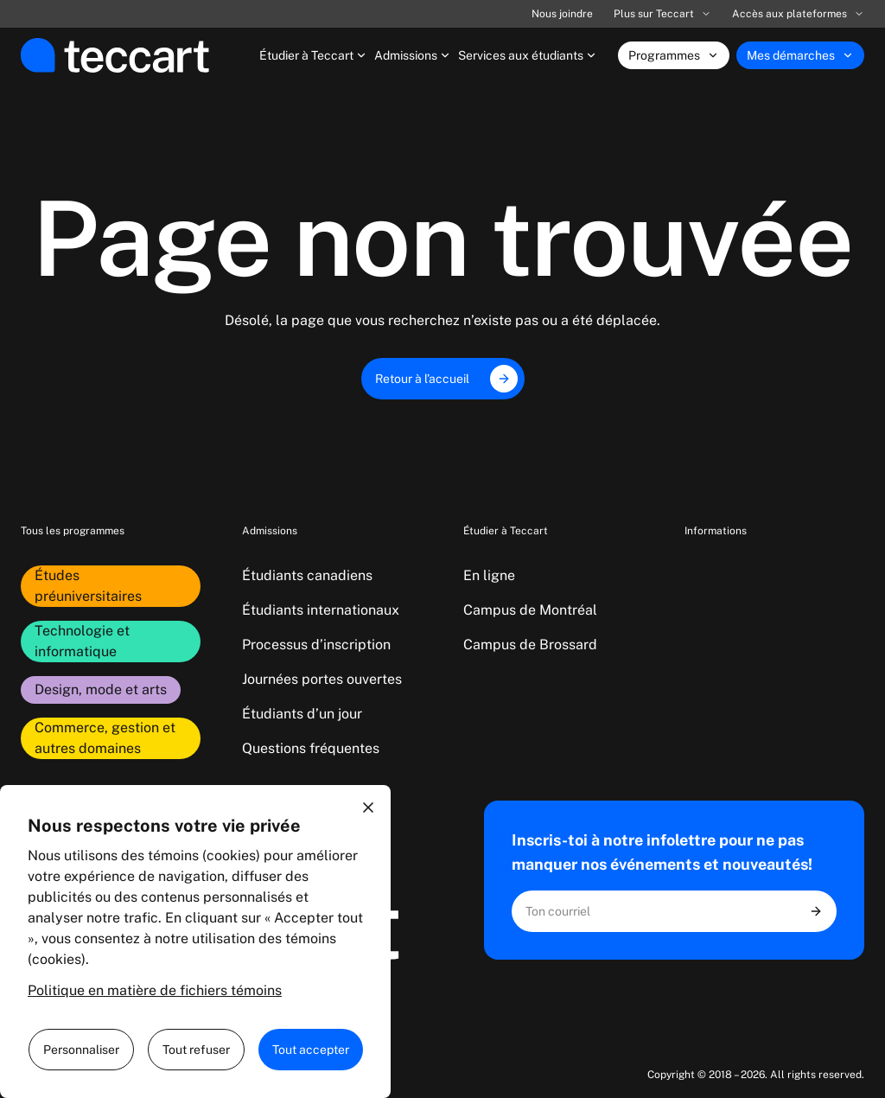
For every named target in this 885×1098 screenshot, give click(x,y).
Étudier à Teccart (313, 55)
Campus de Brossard (530, 644)
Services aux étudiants (527, 55)
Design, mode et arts (101, 689)
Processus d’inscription (316, 644)
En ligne (489, 575)
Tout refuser (196, 1050)
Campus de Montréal (530, 610)
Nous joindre (562, 14)
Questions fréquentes (310, 748)
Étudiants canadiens (307, 575)
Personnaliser (81, 1050)
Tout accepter (310, 1050)
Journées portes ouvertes (322, 679)
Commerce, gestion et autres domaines (105, 737)
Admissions (412, 55)
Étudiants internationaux (320, 610)
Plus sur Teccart (662, 14)
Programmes (673, 55)
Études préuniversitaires (88, 585)
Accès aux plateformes (798, 14)
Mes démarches (800, 55)
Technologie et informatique (82, 641)
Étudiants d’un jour (302, 713)
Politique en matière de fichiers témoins (155, 990)
